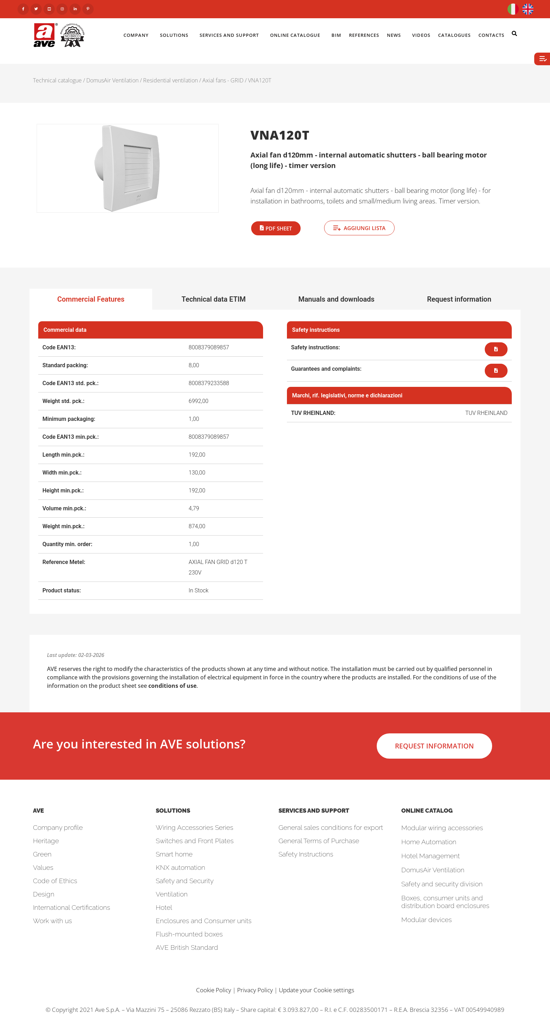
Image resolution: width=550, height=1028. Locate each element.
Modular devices (426, 919)
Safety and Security (185, 881)
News (395, 35)
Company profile (58, 827)
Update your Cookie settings (316, 990)
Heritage (46, 841)
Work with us (52, 921)
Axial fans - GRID (222, 80)
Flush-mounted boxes (189, 934)
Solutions (176, 35)
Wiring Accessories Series (194, 827)
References (364, 35)
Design (43, 894)
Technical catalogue (57, 80)
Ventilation (172, 894)
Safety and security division (442, 884)
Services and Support (231, 35)
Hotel (164, 907)
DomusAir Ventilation (112, 80)
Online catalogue (297, 35)
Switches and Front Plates (195, 841)
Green (42, 854)
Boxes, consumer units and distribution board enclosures (445, 901)
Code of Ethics (55, 881)
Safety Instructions (306, 854)
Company (137, 35)
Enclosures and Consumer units (203, 921)
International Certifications (71, 907)
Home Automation (428, 842)
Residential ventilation (170, 80)
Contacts (493, 35)
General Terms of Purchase (319, 841)
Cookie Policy (213, 990)
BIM (336, 35)
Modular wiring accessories (442, 828)
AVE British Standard (187, 947)
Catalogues (454, 35)
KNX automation (180, 867)
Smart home (174, 854)
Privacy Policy (255, 990)
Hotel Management (430, 856)
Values (43, 867)
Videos (421, 35)
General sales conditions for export (331, 827)
